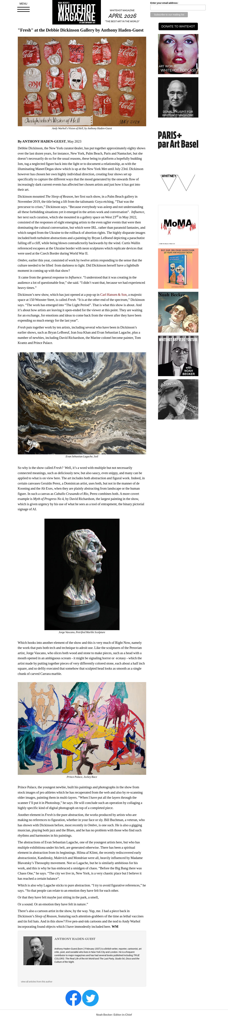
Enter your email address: (164, 3)
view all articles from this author (36, 981)
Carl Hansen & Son (113, 295)
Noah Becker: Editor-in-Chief (114, 1014)
